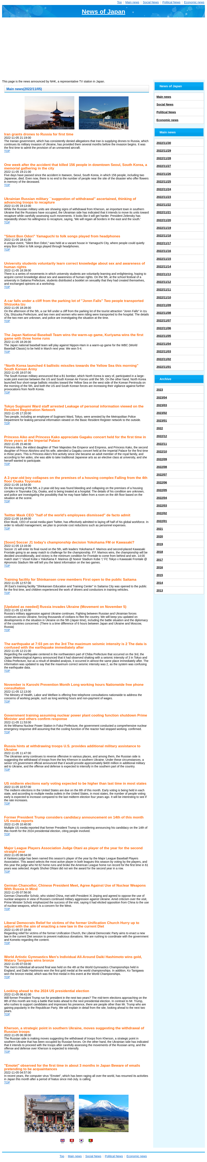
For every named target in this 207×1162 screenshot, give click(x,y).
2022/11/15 (163, 258)
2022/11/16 (163, 251)
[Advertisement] (103, 49)
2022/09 (161, 459)
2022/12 (161, 436)
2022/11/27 (163, 166)
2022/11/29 (163, 150)
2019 (159, 544)
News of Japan (103, 11)
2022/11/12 (163, 281)
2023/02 (161, 413)
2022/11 (161, 443)
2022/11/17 (163, 243)
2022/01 (161, 521)
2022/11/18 (163, 235)
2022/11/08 (163, 312)
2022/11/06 (163, 328)
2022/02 (161, 513)
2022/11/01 (163, 366)
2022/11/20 (163, 220)
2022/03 (161, 505)
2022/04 (161, 497)
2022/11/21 (163, 212)
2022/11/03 (163, 351)
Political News (171, 2)
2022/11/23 (163, 197)
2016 (159, 567)
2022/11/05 (163, 335)
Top (119, 2)
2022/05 (161, 490)
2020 (159, 536)
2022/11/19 (163, 227)
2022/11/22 (163, 204)
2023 (159, 389)
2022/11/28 (163, 158)
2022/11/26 (163, 173)
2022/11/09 (163, 305)
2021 (159, 528)
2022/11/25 (163, 181)
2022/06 (161, 482)
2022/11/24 (163, 189)
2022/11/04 (163, 343)
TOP (7, 151)
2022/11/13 (163, 274)
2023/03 (161, 405)
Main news (132, 2)
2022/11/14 (163, 266)
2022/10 (161, 451)
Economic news (194, 2)
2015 (159, 575)
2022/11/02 (163, 359)
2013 (159, 590)
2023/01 (161, 420)
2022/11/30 (163, 143)
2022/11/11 (163, 289)
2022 (159, 428)
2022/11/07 (163, 320)
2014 (159, 582)
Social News (151, 2)
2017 (159, 559)
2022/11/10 (163, 297)
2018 (159, 551)
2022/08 (161, 467)
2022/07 (161, 474)
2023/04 (161, 397)
